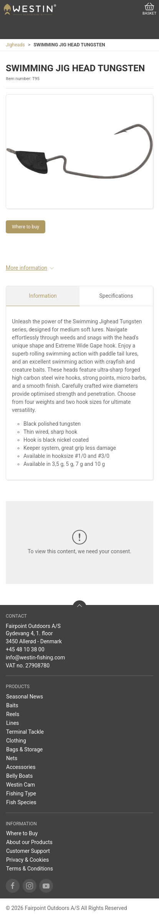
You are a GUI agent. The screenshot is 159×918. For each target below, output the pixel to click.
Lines (12, 723)
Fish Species (21, 802)
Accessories (20, 767)
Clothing (16, 741)
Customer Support (28, 851)
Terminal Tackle (25, 732)
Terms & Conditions (29, 869)
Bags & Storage (24, 749)
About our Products (29, 842)
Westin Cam (20, 785)
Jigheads (15, 45)
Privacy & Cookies (27, 860)
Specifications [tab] (116, 296)
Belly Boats (19, 776)
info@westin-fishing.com (35, 657)
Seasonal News (24, 696)
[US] (30, 9)
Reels (12, 714)
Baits (12, 705)
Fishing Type (21, 793)
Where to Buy (22, 833)
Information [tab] (43, 296)
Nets (11, 758)
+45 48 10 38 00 (25, 649)
